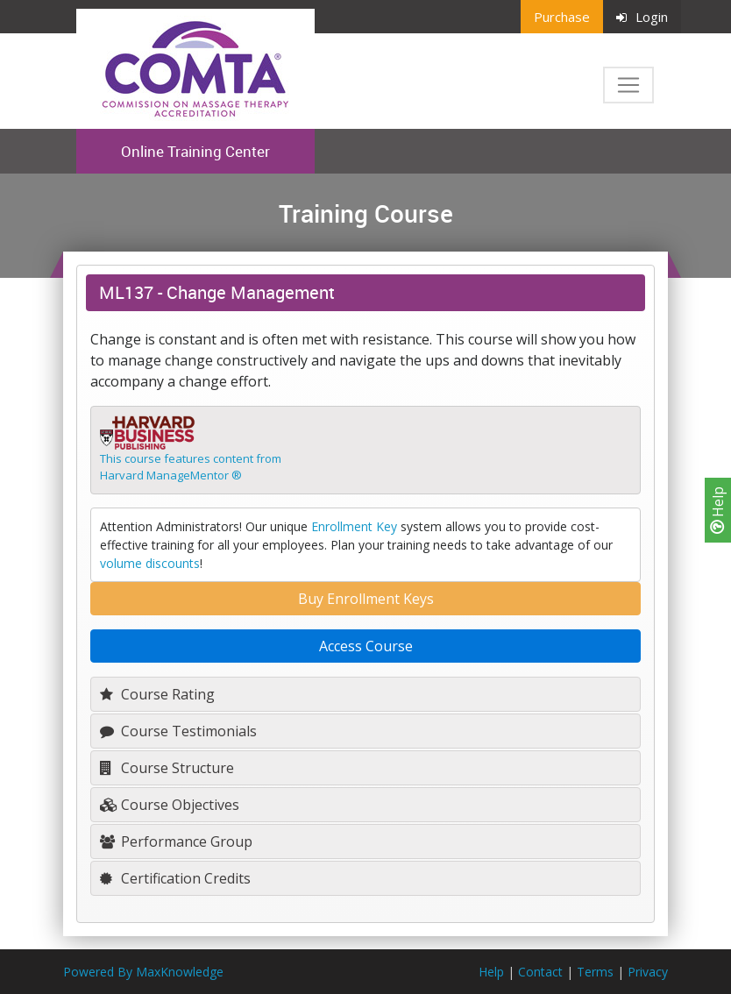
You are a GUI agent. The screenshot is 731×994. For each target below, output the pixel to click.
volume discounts (150, 563)
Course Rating (157, 694)
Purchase (562, 16)
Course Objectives (169, 804)
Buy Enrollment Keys (366, 598)
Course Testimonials (178, 731)
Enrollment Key (354, 526)
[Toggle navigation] (628, 85)
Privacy (648, 971)
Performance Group (176, 841)
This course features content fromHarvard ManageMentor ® (190, 467)
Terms (595, 971)
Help (717, 510)
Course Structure (167, 767)
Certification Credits (175, 878)
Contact (540, 971)
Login (642, 16)
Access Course (366, 646)
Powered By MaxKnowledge (143, 971)
